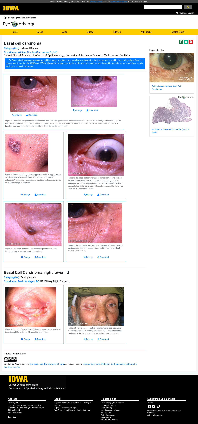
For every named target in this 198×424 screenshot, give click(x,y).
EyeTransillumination (108, 405)
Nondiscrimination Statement (79, 410)
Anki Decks (146, 32)
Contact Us (151, 413)
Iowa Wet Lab (106, 413)
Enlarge (17, 115)
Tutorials (117, 32)
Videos (90, 32)
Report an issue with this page (65, 408)
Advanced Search (185, 13)
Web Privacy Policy (61, 410)
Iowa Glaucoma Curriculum (110, 410)
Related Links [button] (183, 31)
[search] (162, 7)
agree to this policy (118, 1)
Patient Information (108, 415)
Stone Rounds (106, 417)
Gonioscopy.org (106, 408)
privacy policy (96, 1)
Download (31, 115)
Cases (40, 32)
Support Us (12, 417)
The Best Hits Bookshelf (109, 420)
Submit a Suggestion (154, 415)
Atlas (64, 32)
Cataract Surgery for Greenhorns (112, 403)
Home (14, 32)
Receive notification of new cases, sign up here (164, 410)
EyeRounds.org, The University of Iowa (47, 364)
